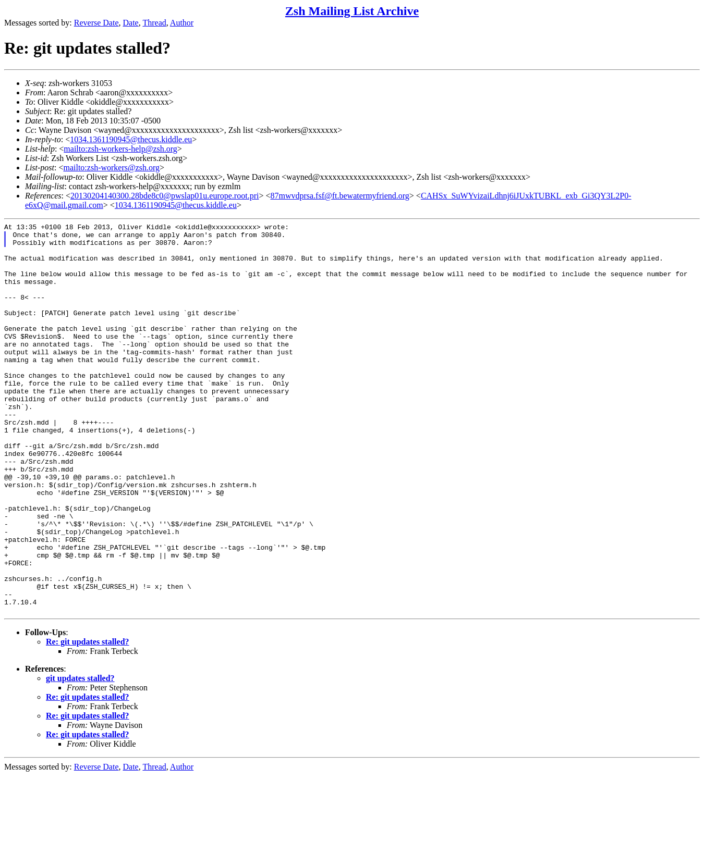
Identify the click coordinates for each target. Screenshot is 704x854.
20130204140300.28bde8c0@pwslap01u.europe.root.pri (164, 195)
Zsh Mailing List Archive (352, 11)
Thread (154, 22)
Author (181, 22)
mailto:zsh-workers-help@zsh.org (120, 148)
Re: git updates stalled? (87, 719)
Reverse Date (96, 22)
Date (131, 22)
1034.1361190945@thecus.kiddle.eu (131, 139)
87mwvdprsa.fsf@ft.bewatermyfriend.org (339, 195)
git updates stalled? (80, 756)
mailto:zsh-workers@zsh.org (111, 167)
